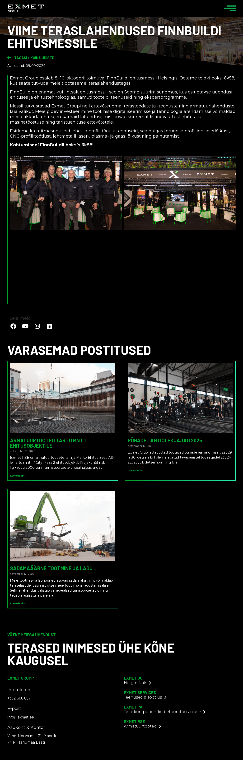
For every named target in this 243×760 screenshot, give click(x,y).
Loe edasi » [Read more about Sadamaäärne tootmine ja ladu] (17, 603)
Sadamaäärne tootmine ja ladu (51, 568)
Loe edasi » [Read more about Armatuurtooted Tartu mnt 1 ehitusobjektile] (17, 475)
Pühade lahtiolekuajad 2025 (165, 440)
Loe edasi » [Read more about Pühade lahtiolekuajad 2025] (135, 470)
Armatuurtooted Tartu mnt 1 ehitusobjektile (48, 443)
